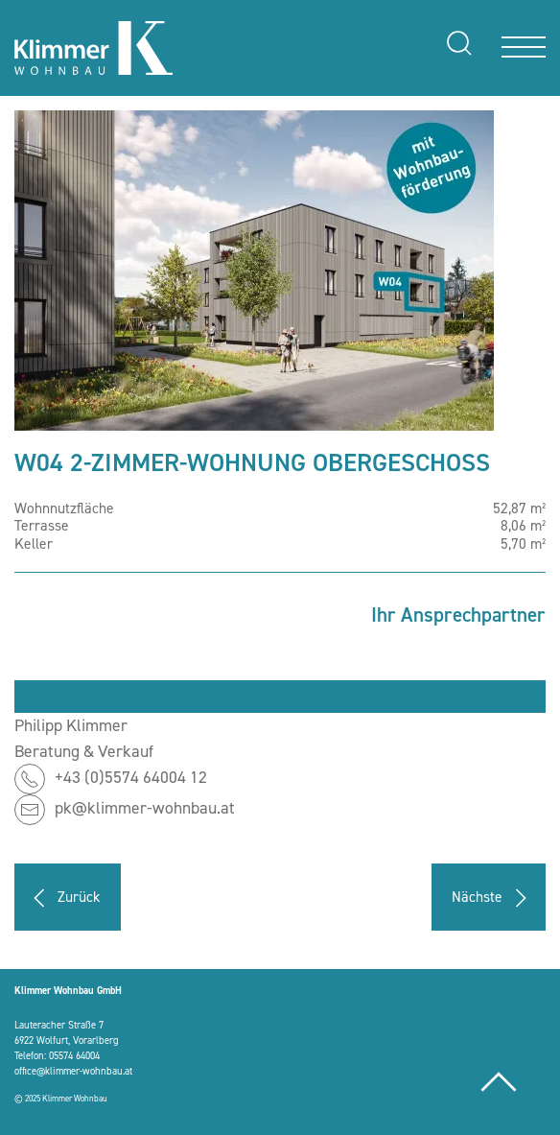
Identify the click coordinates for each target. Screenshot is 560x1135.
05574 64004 (74, 1055)
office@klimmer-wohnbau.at (73, 1070)
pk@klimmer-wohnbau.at (145, 808)
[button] (254, 268)
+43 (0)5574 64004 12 (131, 778)
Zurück (63, 898)
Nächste (493, 898)
